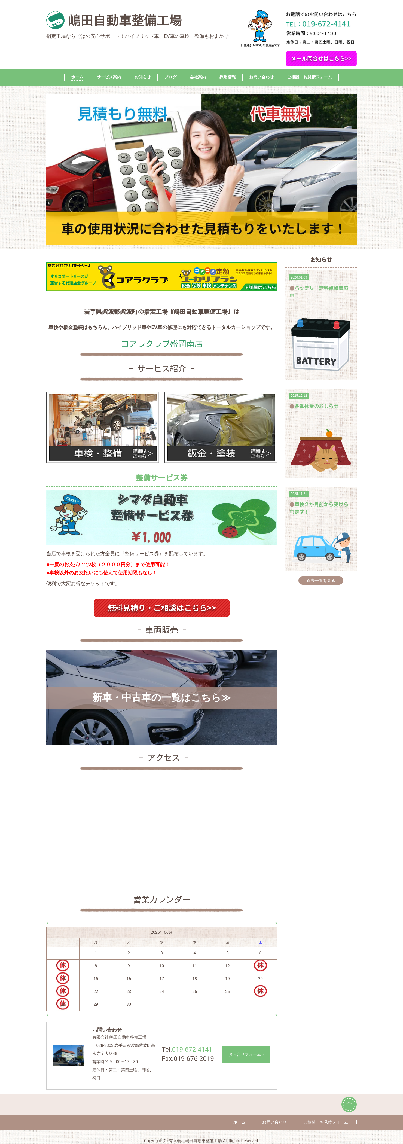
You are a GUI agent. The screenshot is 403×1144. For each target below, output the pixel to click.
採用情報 (227, 77)
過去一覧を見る (321, 580)
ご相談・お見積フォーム (309, 77)
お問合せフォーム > (246, 1054)
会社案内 (198, 77)
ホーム (77, 77)
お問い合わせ (261, 77)
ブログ (170, 77)
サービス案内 (109, 77)
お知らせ (143, 77)
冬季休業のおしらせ (316, 406)
